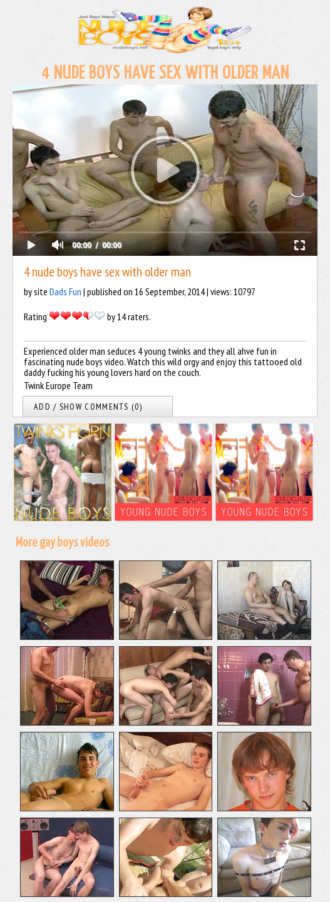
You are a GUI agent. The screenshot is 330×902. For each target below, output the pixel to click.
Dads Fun (65, 291)
